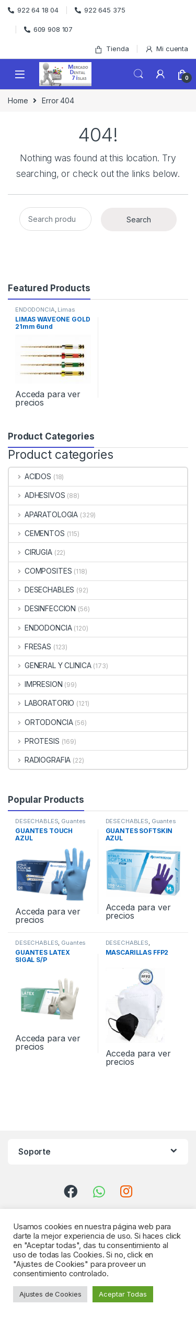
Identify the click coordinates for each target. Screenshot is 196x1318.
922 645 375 (100, 10)
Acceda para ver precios (47, 398)
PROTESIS (34, 741)
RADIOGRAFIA (40, 759)
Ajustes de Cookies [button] (50, 1294)
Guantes (73, 821)
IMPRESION (36, 684)
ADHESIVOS (37, 495)
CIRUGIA (30, 552)
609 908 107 (48, 29)
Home (18, 100)
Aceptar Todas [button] (122, 1294)
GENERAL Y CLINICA (50, 665)
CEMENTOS (37, 533)
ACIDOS (30, 476)
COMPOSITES (40, 570)
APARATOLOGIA (43, 514)
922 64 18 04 (33, 10)
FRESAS (30, 646)
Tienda (111, 48)
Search (138, 74)
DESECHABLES (41, 589)
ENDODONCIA (35, 309)
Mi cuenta (166, 48)
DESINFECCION (42, 608)
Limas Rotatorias (45, 312)
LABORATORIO (41, 702)
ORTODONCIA (41, 722)
